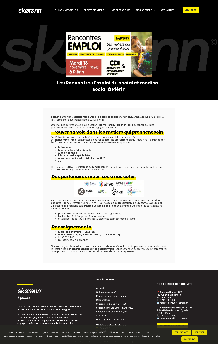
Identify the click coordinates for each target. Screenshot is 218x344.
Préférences (181, 332)
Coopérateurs (121, 10)
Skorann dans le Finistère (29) (111, 311)
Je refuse (199, 332)
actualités (167, 10)
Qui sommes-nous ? (66, 10)
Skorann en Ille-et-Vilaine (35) (111, 304)
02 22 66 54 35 (168, 300)
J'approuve (189, 339)
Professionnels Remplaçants (111, 296)
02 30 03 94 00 (168, 315)
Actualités (101, 315)
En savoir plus (154, 336)
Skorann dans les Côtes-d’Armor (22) (115, 307)
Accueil (100, 288)
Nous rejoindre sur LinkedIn (110, 319)
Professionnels (95, 10)
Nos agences (145, 10)
